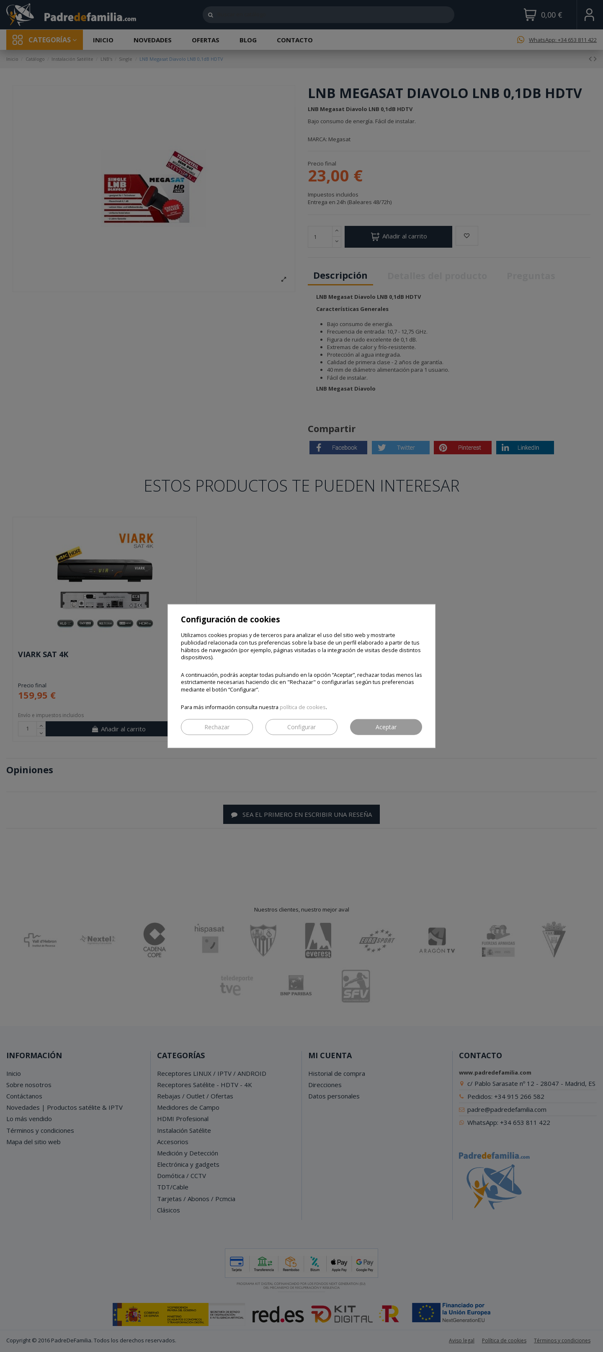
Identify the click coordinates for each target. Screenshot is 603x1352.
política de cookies (303, 706)
